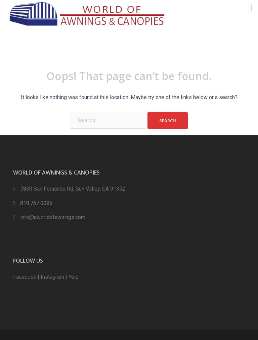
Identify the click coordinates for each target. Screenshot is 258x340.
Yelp (74, 277)
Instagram (52, 277)
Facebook (24, 277)
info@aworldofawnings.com (52, 217)
